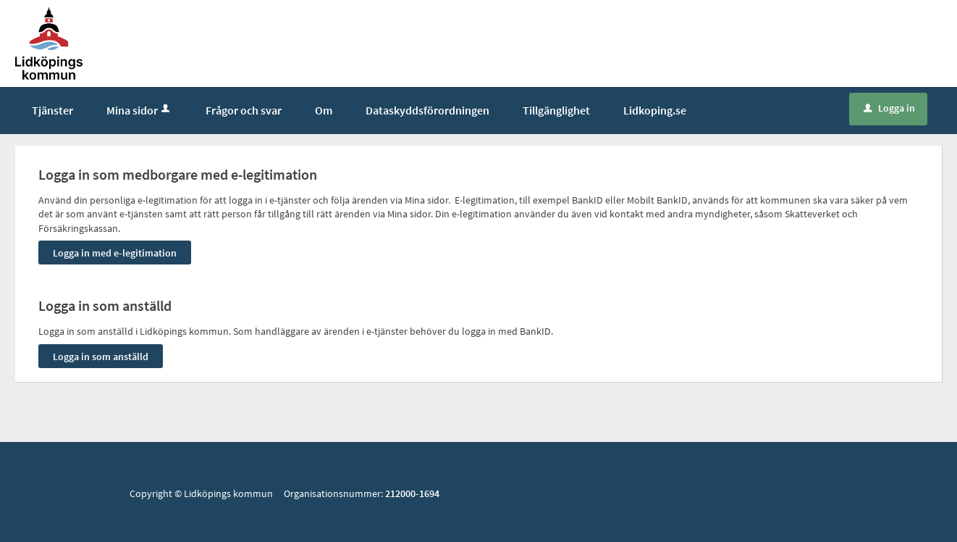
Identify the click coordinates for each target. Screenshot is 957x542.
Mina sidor (139, 110)
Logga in (889, 107)
